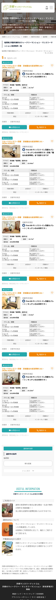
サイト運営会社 (38, 597)
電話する (42, 127)
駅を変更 (28, 463)
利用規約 (40, 594)
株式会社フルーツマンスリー (19, 132)
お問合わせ (15, 127)
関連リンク (16, 594)
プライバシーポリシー (21, 597)
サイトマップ (29, 594)
